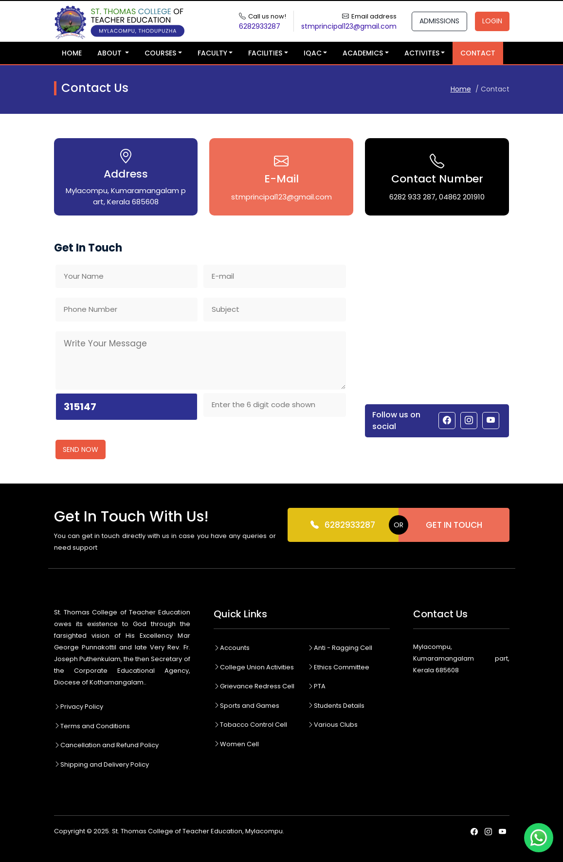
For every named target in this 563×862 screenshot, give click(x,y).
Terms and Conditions (92, 726)
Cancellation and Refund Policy (106, 745)
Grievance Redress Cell (254, 686)
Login (492, 21)
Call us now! (267, 16)
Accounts (232, 647)
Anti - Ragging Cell (340, 647)
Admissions (439, 21)
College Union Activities (254, 667)
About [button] (110, 53)
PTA (317, 686)
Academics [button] (363, 53)
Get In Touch (454, 525)
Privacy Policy (78, 706)
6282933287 (342, 525)
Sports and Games (246, 705)
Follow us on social (396, 420)
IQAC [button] (313, 53)
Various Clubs (333, 724)
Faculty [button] (212, 53)
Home (72, 53)
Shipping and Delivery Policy (101, 764)
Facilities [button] (265, 53)
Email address (374, 16)
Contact (477, 53)
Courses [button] (160, 53)
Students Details (336, 705)
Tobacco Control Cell (250, 724)
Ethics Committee (338, 667)
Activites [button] (421, 53)
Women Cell (236, 744)
